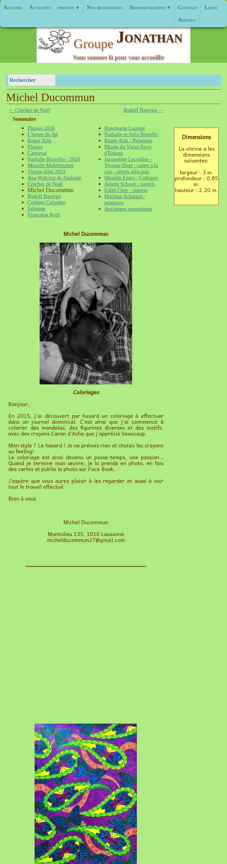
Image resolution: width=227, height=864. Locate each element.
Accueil (13, 7)
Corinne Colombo (46, 202)
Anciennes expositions (128, 209)
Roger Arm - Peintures (128, 141)
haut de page (25, 791)
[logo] (114, 45)
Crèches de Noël (45, 184)
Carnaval (37, 153)
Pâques (35, 147)
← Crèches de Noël (29, 110)
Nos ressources (105, 7)
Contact (188, 7)
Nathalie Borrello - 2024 (53, 159)
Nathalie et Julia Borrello (131, 134)
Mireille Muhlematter (50, 165)
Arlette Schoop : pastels (129, 184)
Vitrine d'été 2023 (46, 172)
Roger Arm (39, 141)
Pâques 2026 (41, 128)
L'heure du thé (42, 134)
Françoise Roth (43, 215)
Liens (211, 7)
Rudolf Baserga (44, 196)
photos (69, 7)
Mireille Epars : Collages (131, 178)
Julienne (36, 209)
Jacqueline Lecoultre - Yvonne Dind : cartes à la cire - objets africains (131, 165)
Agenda (187, 20)
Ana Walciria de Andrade (54, 178)
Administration (150, 7)
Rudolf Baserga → (143, 110)
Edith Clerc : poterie (125, 190)
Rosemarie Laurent (124, 128)
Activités (40, 7)
